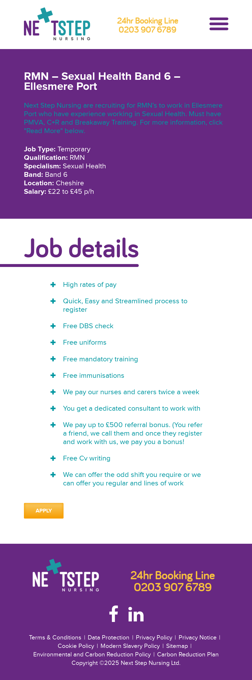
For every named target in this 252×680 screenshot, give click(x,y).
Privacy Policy (154, 637)
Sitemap (177, 646)
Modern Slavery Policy (130, 646)
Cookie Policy (76, 646)
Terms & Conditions (55, 637)
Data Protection (108, 637)
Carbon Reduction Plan (188, 654)
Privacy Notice (198, 637)
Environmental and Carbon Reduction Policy (92, 654)
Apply (44, 510)
